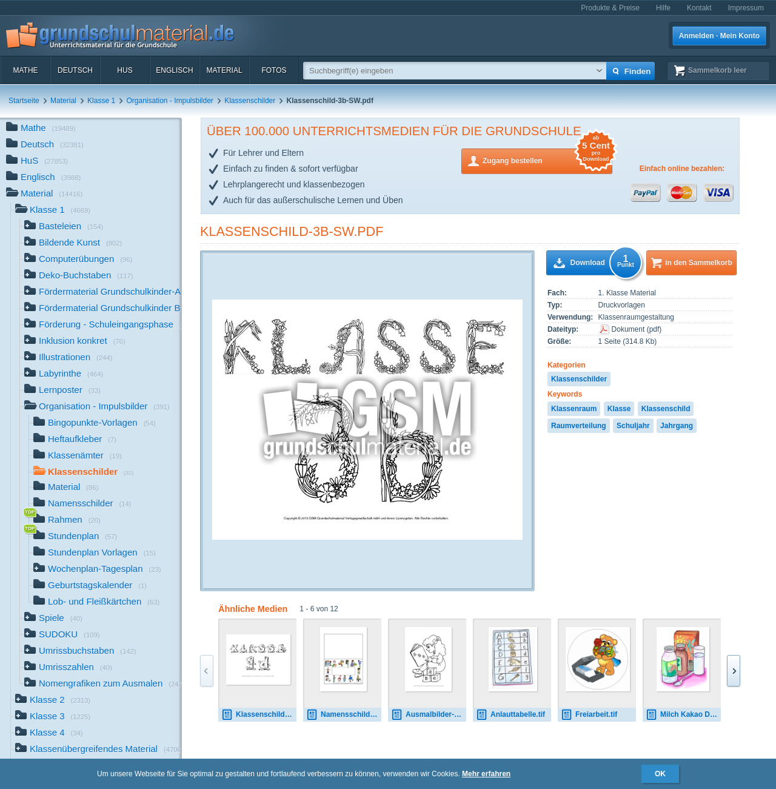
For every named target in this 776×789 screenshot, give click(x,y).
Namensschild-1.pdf (343, 714)
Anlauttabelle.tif (510, 714)
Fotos (273, 70)
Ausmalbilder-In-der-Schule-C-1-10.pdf (428, 714)
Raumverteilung (578, 425)
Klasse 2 (52, 700)
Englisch (174, 70)
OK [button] (660, 774)
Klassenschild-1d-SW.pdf (258, 714)
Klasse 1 (101, 100)
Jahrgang (676, 425)
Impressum (746, 8)
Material (224, 70)
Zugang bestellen (547, 160)
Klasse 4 (49, 733)
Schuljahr (633, 425)
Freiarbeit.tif (589, 714)
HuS (124, 70)
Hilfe (663, 8)
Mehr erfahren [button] (486, 774)
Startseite (23, 100)
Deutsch (75, 70)
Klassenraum (574, 409)
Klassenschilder (249, 100)
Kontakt (699, 8)
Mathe (25, 70)
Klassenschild (666, 409)
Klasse (619, 409)
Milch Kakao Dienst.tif (683, 714)
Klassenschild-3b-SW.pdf (291, 231)
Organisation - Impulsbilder (169, 100)
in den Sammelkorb (698, 262)
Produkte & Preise (610, 8)
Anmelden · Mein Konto (719, 36)
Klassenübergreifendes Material (98, 749)
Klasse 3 (52, 717)
